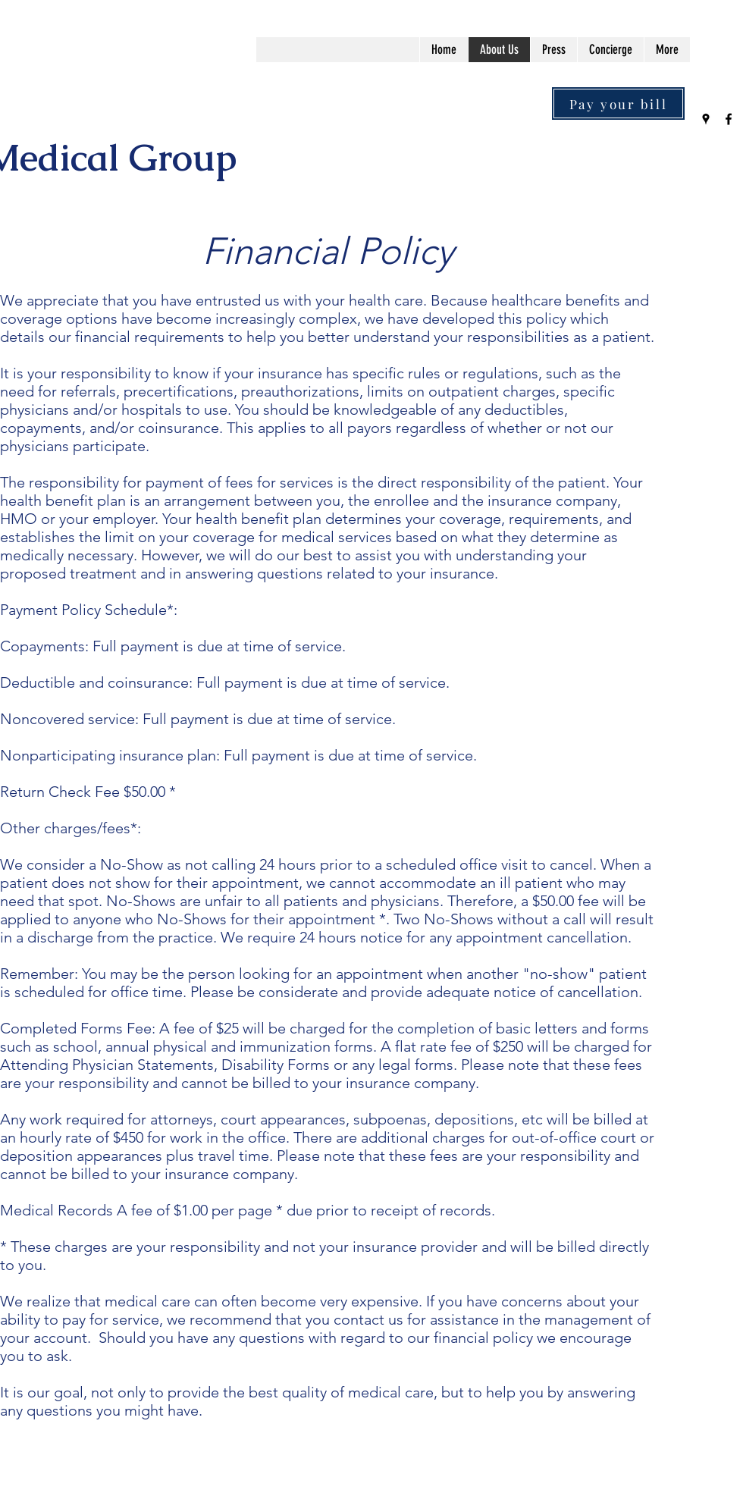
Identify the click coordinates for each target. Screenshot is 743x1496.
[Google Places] (705, 119)
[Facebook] (728, 119)
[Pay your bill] (618, 103)
